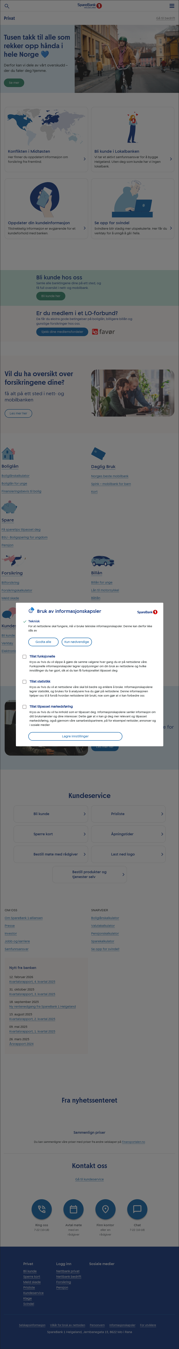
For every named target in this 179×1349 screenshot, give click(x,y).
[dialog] (89, 674)
